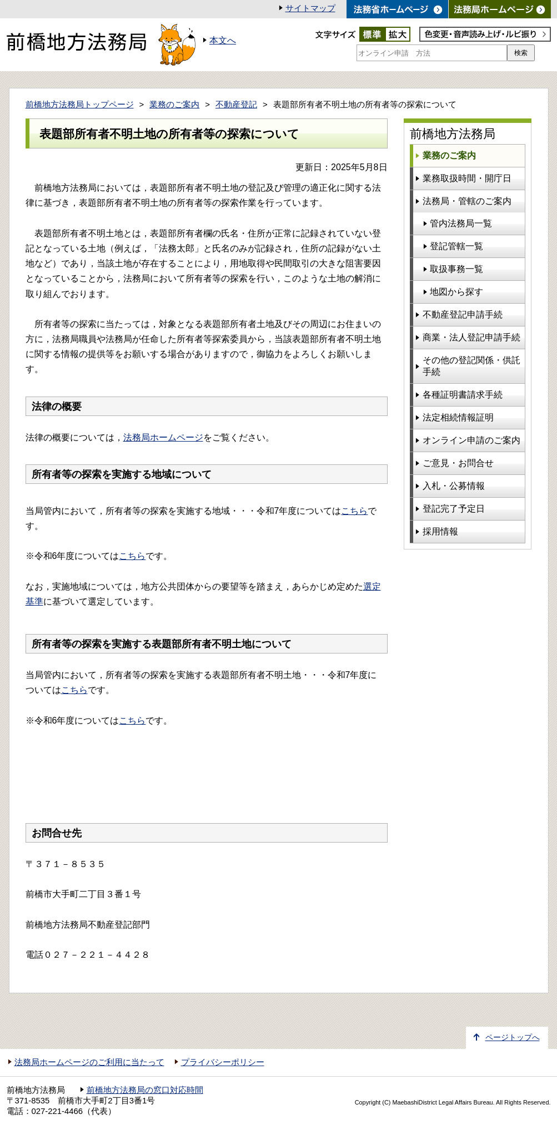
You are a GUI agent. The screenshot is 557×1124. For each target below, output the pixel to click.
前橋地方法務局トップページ (80, 104)
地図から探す (456, 291)
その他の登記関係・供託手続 (471, 366)
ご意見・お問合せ (458, 463)
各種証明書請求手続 (463, 394)
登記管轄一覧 (456, 246)
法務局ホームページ (163, 437)
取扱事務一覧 (456, 269)
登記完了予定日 (454, 508)
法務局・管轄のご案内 (467, 201)
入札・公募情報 (454, 486)
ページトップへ (512, 1037)
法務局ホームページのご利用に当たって (89, 1062)
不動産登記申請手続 (463, 314)
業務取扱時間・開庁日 (467, 178)
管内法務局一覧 (461, 223)
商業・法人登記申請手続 (471, 337)
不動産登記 (236, 104)
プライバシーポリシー (222, 1062)
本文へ (222, 40)
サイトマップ (310, 8)
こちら (354, 511)
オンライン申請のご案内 (471, 440)
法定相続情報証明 (458, 417)
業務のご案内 (174, 104)
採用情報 (440, 531)
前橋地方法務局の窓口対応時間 (145, 1090)
